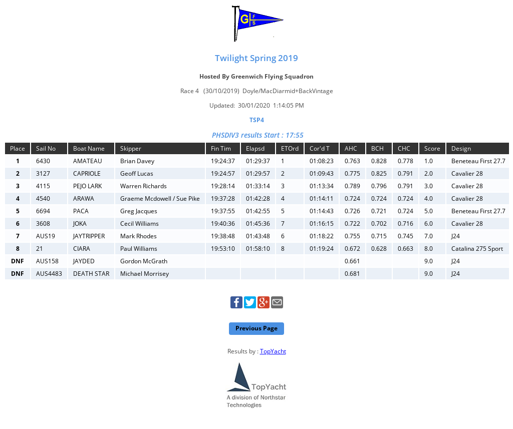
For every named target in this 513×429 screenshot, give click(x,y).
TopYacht (273, 351)
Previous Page (256, 328)
